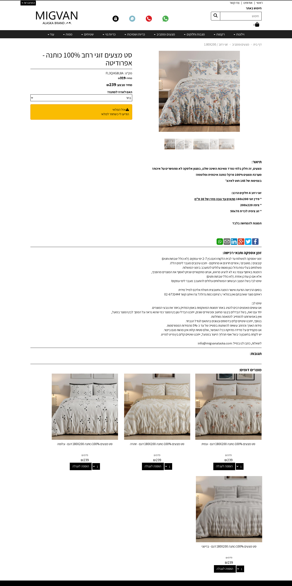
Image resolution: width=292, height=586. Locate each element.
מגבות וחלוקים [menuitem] (194, 34)
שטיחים (178, 519)
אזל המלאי (119, 110)
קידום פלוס (141, 583)
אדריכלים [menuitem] (256, 493)
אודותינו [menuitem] (248, 3)
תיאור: (257, 161)
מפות (179, 524)
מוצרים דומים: (250, 369)
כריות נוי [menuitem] (109, 34)
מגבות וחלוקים (173, 496)
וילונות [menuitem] (239, 34)
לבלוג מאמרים (94, 557)
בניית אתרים (130, 583)
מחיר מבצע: (124, 85)
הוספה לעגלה (230, 453)
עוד (51, 34)
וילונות (178, 486)
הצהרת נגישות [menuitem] (253, 503)
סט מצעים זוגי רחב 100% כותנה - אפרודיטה (87, 59)
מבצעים (177, 535)
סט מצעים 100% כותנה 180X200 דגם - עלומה (116, 433)
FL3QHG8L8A (114, 73)
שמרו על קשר (92, 477)
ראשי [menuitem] (260, 3)
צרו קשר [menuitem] (234, 3)
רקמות (178, 491)
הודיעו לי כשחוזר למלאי (115, 114)
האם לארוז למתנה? (119, 92)
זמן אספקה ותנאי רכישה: (242, 252)
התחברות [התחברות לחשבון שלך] (28, 3)
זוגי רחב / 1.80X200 (216, 44)
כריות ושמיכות (174, 507)
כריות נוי (177, 513)
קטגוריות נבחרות (169, 477)
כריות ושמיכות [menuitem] (135, 34)
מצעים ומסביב (240, 44)
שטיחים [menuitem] (87, 34)
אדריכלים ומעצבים (91, 568)
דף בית (257, 44)
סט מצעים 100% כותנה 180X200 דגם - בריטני (57, 433)
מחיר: (125, 78)
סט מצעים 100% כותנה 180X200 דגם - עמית (235, 433)
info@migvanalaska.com (78, 502)
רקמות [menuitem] (219, 34)
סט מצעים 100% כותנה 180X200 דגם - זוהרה (175, 433)
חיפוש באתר (254, 8)
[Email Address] (179, 542)
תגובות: (256, 353)
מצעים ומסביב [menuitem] (164, 34)
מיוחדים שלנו (174, 529)
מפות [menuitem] (67, 34)
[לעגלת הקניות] (256, 24)
